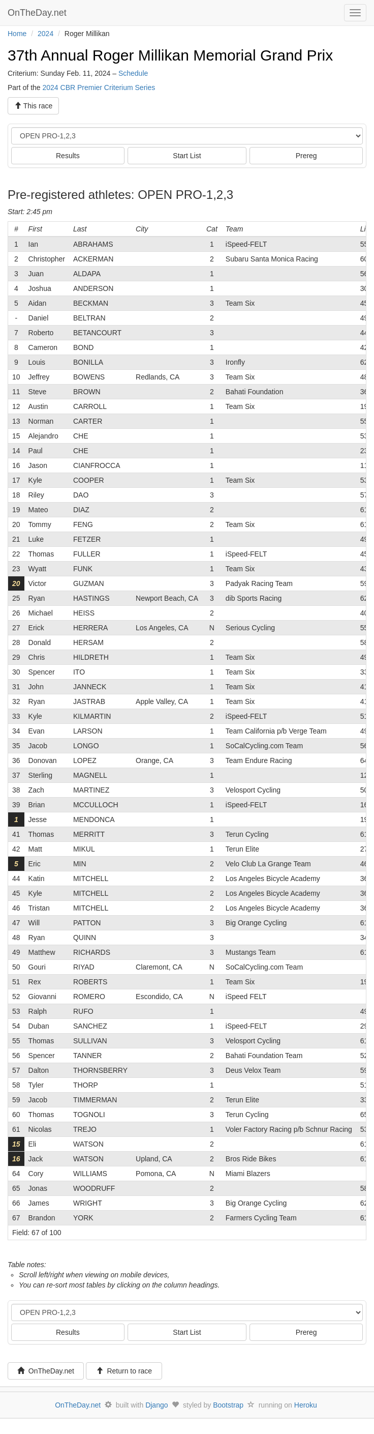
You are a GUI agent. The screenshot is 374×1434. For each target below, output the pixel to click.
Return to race (124, 1371)
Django (156, 1405)
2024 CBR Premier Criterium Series (98, 87)
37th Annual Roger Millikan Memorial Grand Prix (170, 55)
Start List (187, 156)
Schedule (133, 73)
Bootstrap (228, 1405)
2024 (45, 34)
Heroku (305, 1405)
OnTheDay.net (38, 13)
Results (68, 156)
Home (17, 34)
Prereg (306, 156)
